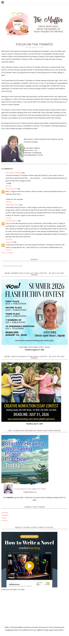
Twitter (4, 518)
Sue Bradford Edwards (13, 173)
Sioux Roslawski (11, 189)
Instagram (5, 515)
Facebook (4, 513)
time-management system (33, 155)
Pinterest (4, 521)
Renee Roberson (11, 221)
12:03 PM (9, 239)
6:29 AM (8, 250)
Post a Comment (7, 253)
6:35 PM (8, 202)
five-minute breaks (33, 148)
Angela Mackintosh (12, 205)
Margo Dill (9, 242)
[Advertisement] (34, 608)
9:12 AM (8, 218)
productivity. (29, 150)
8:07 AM (8, 186)
